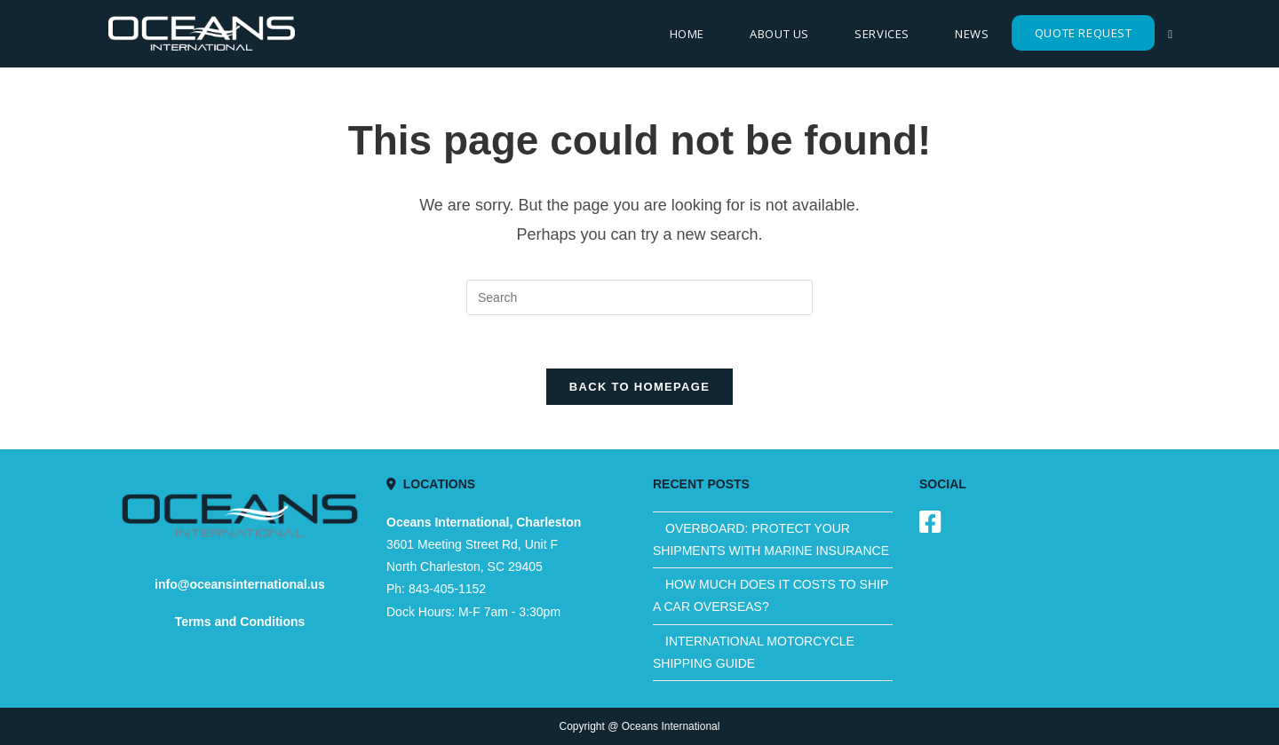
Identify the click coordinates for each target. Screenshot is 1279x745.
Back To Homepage (639, 386)
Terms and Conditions (240, 621)
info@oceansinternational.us (240, 584)
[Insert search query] (639, 297)
